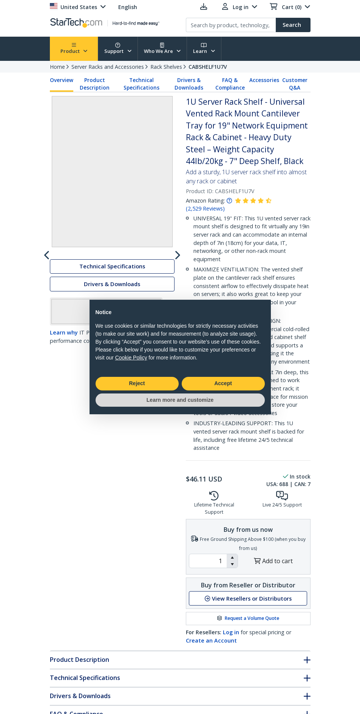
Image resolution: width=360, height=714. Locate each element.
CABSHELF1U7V (207, 66)
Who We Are (162, 48)
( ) (205, 208)
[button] (232, 557)
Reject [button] (137, 383)
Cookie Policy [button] (131, 358)
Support (117, 48)
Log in (231, 632)
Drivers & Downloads (189, 84)
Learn (204, 48)
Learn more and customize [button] (180, 400)
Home (57, 66)
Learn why (64, 396)
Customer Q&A (294, 84)
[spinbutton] (208, 561)
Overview (61, 80)
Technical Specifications (141, 84)
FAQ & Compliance (230, 84)
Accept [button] (223, 383)
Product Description (95, 84)
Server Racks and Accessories (107, 66)
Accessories (264, 80)
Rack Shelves (166, 66)
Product (74, 48)
